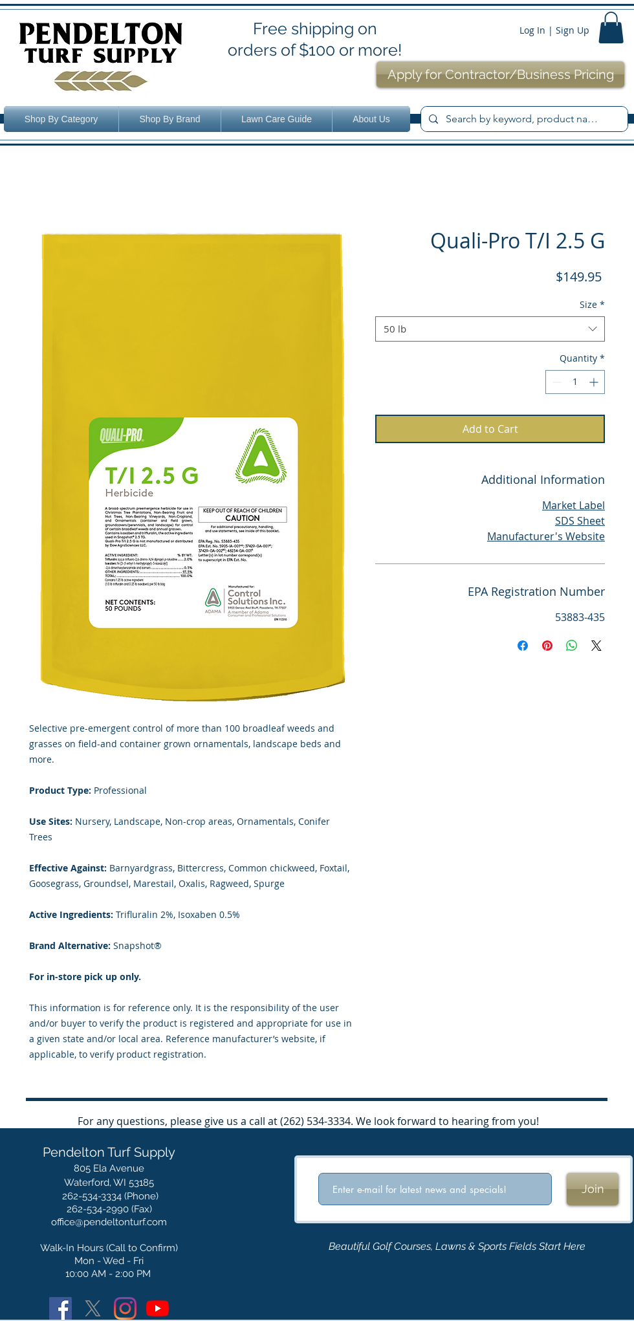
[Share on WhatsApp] (572, 645)
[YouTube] (157, 1308)
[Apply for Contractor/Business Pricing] (500, 74)
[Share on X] (596, 645)
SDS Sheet (580, 521)
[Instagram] (125, 1308)
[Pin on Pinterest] (547, 645)
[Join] (592, 1189)
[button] (611, 27)
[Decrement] (555, 382)
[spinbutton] (575, 382)
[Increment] (595, 382)
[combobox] (490, 329)
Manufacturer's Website (546, 536)
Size (592, 304)
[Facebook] (60, 1308)
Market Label (573, 505)
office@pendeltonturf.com (109, 1222)
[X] (93, 1308)
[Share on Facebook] (522, 645)
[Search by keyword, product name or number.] (523, 119)
